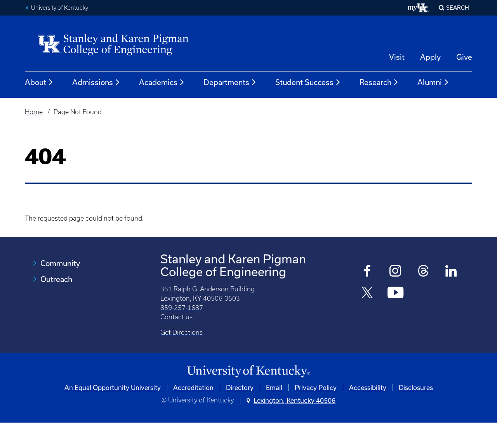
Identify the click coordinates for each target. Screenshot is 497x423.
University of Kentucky (59, 8)
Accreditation (193, 387)
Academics (162, 82)
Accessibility (367, 387)
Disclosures (416, 387)
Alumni (433, 82)
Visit (397, 56)
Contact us (176, 316)
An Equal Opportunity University (112, 387)
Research (379, 82)
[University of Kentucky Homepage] (248, 371)
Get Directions (181, 332)
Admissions (96, 82)
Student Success (308, 82)
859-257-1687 (181, 307)
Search (457, 7)
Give (464, 56)
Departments (230, 82)
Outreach (56, 279)
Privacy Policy (316, 387)
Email (274, 387)
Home (34, 111)
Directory (240, 387)
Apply (430, 56)
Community (60, 263)
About (39, 82)
